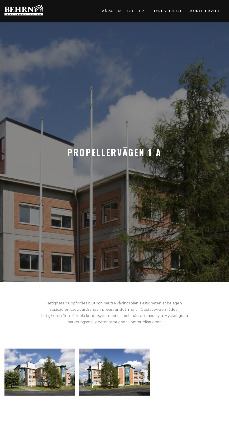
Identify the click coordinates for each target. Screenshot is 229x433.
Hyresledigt (167, 11)
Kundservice (205, 11)
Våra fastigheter (123, 11)
